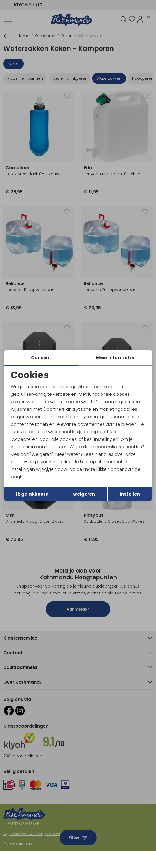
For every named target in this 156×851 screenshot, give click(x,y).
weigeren (84, 494)
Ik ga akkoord (32, 494)
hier (99, 454)
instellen (129, 494)
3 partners (54, 409)
